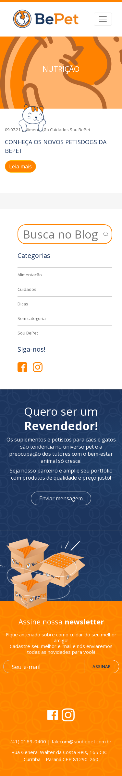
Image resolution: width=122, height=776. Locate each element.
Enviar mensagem (61, 498)
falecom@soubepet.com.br (82, 741)
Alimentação (30, 275)
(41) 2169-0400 (28, 741)
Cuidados (59, 130)
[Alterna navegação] (103, 19)
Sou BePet (80, 130)
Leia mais (20, 166)
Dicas (23, 304)
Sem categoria (32, 318)
